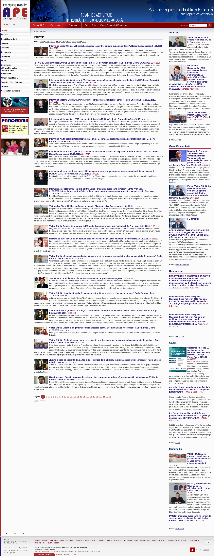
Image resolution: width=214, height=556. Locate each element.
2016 (42, 42)
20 (97, 397)
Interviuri (69, 540)
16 (84, 397)
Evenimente (117, 540)
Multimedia (179, 529)
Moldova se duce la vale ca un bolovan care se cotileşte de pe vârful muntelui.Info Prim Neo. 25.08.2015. (99, 239)
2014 (53, 42)
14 (78, 397)
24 (110, 397)
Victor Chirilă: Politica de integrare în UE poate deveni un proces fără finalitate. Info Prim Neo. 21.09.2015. (99, 226)
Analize (178, 140)
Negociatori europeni (51, 543)
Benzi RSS (184, 25)
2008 (84, 42)
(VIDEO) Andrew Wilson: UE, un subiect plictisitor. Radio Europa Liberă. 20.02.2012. (199, 487)
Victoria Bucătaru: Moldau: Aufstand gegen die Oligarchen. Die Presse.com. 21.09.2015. (91, 206)
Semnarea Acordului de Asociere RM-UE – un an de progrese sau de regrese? (86, 278)
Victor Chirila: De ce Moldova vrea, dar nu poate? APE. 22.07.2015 (198, 114)
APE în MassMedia (170, 540)
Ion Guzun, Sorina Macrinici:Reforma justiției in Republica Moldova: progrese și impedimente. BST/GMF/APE (189, 415)
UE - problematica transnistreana (136, 540)
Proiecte (38, 543)
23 (107, 397)
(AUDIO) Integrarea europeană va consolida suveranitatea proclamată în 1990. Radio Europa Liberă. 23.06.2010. (190, 518)
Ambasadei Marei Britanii (75, 551)
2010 (74, 42)
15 (81, 397)
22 (104, 397)
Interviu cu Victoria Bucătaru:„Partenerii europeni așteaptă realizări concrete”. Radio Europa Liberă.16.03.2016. (102, 100)
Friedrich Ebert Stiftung (188, 540)
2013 (58, 42)
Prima (36, 31)
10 (65, 397)
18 (91, 397)
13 (75, 397)
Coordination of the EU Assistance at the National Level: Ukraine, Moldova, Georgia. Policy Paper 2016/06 (198, 352)
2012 (63, 42)
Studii (177, 443)
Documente (179, 337)
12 (71, 397)
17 (88, 397)
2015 (47, 42)
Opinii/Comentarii (182, 265)
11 (68, 397)
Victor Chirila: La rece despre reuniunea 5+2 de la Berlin (199, 39)
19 (94, 397)
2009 (79, 42)
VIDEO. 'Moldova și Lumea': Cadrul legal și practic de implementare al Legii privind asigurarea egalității (199, 458)
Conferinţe (100, 540)
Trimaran (206, 550)
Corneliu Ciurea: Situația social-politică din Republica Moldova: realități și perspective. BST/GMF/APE (190, 389)
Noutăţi (37, 540)
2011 (68, 42)
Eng (13, 24)
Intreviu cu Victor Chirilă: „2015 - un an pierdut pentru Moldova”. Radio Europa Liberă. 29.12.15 (94, 119)
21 (100, 397)
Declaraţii (78, 540)
